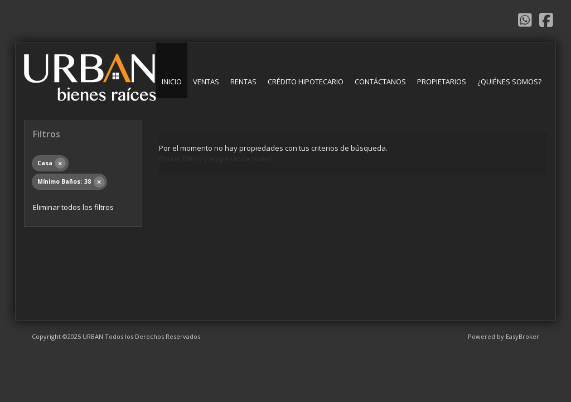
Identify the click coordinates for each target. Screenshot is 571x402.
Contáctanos (380, 81)
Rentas (243, 81)
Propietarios (441, 81)
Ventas (206, 81)
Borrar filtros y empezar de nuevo (216, 159)
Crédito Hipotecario (305, 81)
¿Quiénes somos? (509, 81)
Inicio (172, 81)
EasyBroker (522, 336)
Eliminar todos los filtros (73, 207)
